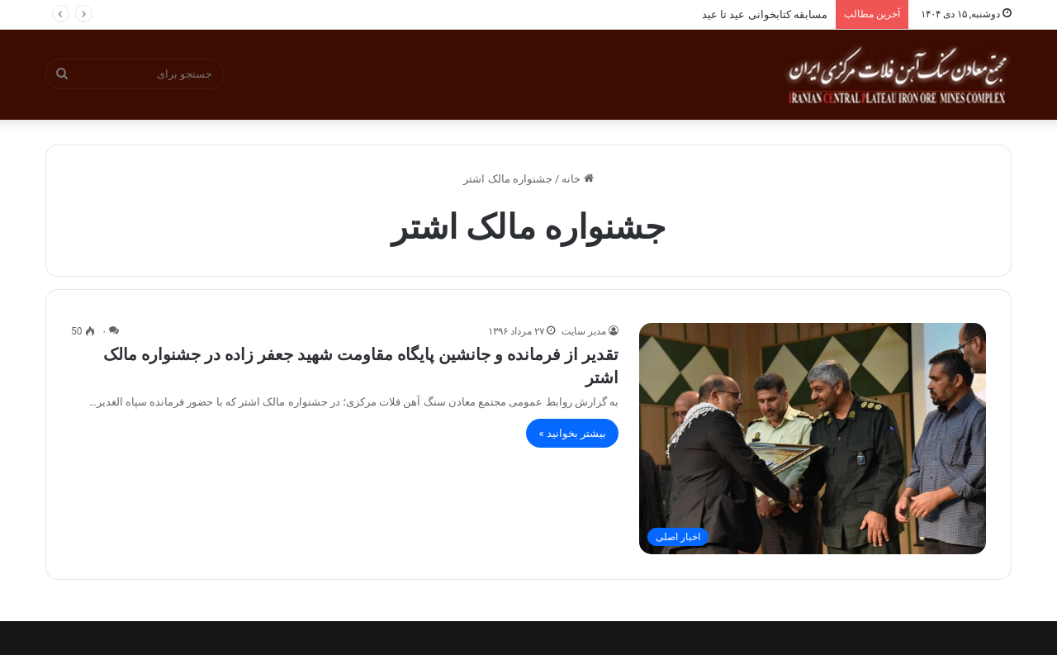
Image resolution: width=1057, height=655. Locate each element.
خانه (577, 179)
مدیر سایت (584, 331)
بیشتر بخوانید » (572, 433)
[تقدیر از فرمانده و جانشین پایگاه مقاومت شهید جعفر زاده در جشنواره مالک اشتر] (812, 438)
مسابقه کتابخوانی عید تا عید (764, 14)
